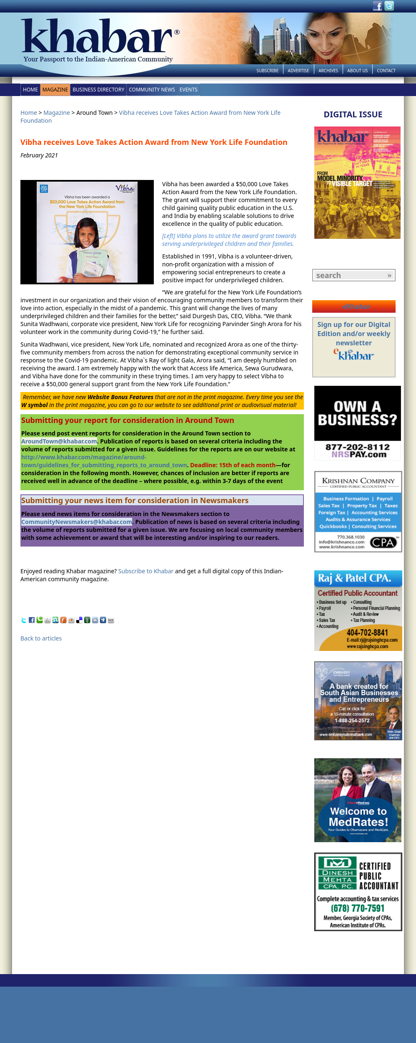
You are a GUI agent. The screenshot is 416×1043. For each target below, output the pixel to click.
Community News (152, 89)
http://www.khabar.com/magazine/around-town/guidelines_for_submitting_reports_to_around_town (104, 461)
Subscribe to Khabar (146, 571)
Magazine (55, 89)
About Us (357, 70)
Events (189, 89)
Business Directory (98, 89)
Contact (386, 70)
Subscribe (267, 70)
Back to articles (41, 638)
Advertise (298, 70)
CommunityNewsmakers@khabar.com (76, 522)
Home (30, 89)
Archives (328, 70)
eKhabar (356, 306)
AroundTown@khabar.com (59, 441)
